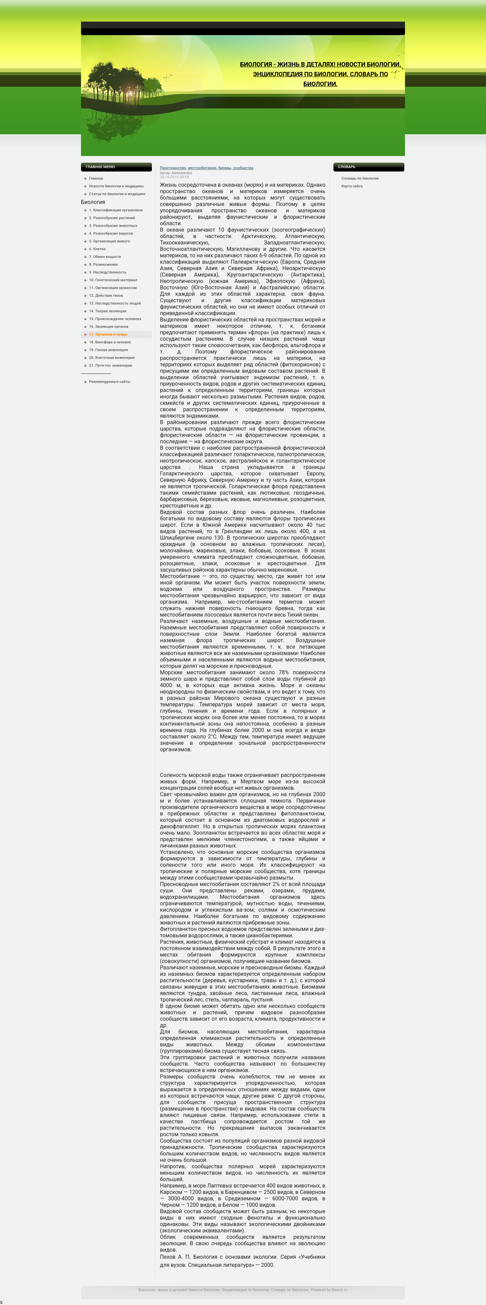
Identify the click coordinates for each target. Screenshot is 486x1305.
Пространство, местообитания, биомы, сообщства (206, 168)
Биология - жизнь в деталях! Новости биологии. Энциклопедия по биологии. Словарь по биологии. (320, 74)
